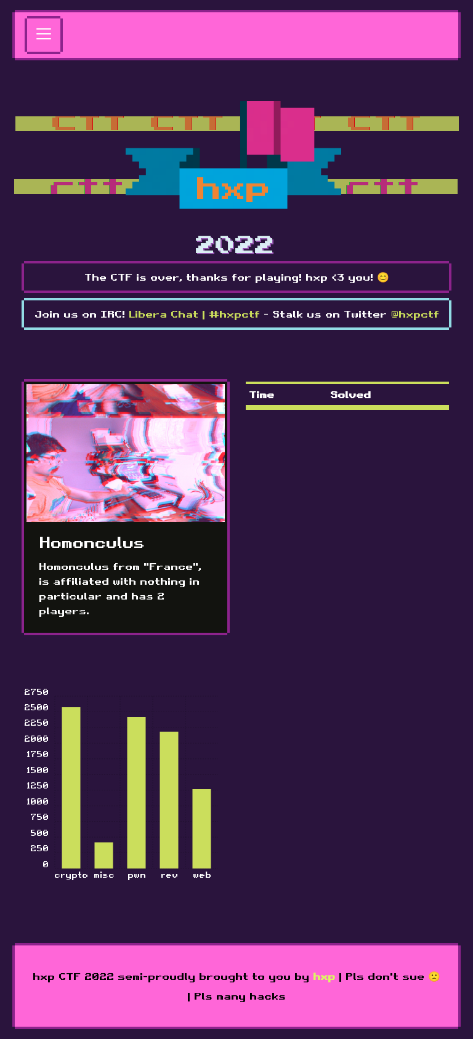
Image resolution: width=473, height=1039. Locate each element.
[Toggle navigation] (43, 35)
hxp (324, 976)
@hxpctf (414, 314)
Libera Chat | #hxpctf (194, 314)
